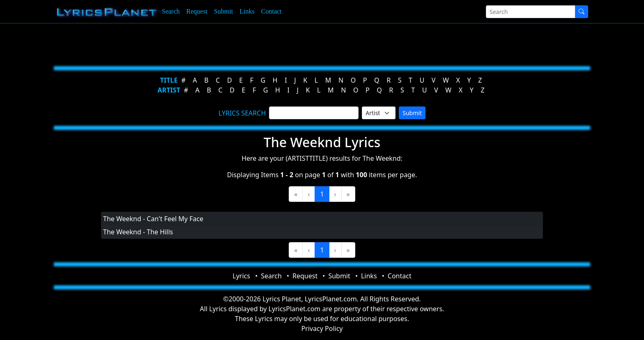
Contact (271, 11)
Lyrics (241, 275)
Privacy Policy (322, 328)
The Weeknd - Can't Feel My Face (153, 218)
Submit (223, 11)
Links (246, 11)
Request (197, 11)
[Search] (530, 11)
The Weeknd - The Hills (138, 231)
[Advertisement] (282, 43)
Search (171, 11)
